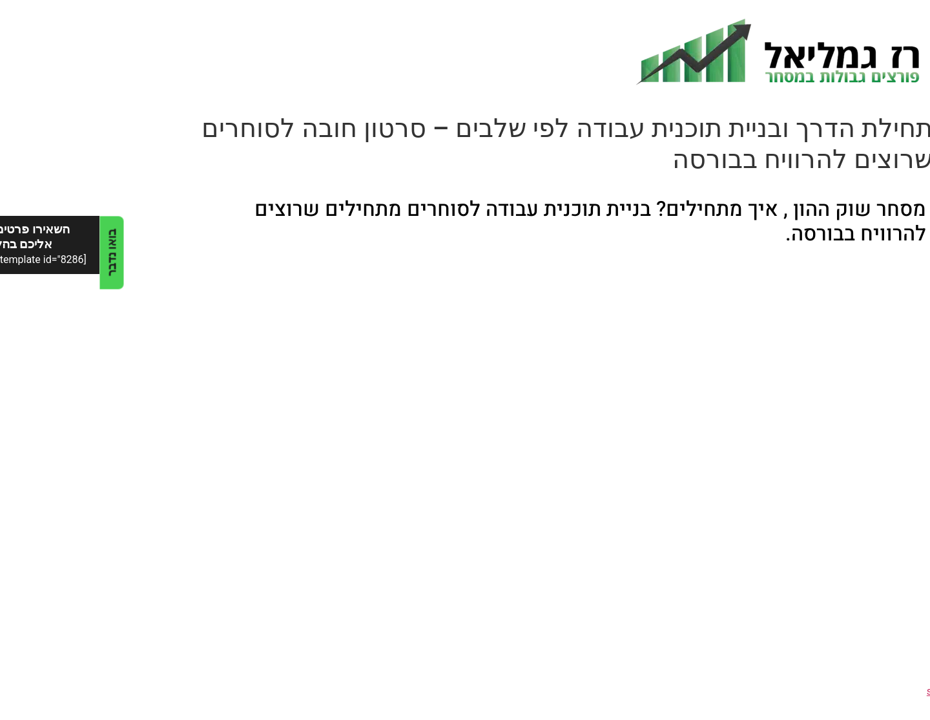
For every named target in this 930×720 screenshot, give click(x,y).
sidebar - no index (867, 691)
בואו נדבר (12, 252)
